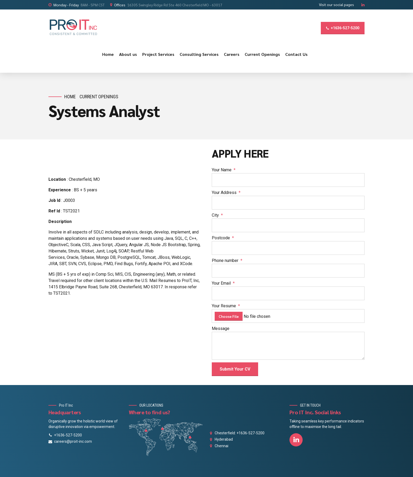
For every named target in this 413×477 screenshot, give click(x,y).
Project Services (158, 54)
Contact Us (296, 54)
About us (128, 54)
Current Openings (262, 54)
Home (108, 54)
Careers (231, 54)
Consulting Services (199, 54)
